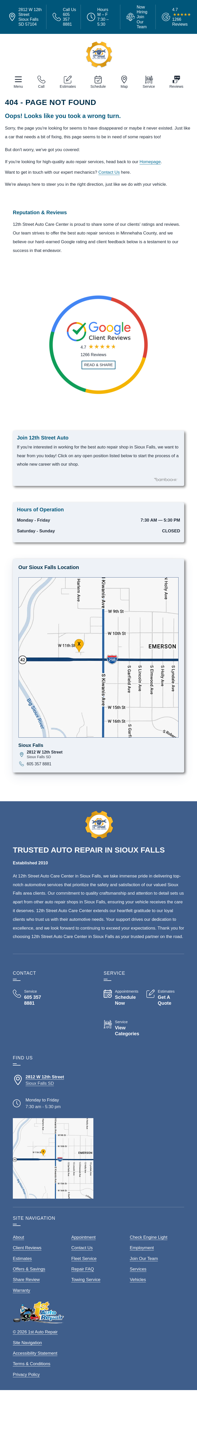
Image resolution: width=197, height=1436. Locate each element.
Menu (18, 86)
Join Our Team (144, 1258)
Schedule (98, 86)
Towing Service (85, 1279)
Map (124, 86)
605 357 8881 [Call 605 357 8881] (39, 764)
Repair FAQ (82, 1269)
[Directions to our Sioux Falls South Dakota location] (53, 1080)
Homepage (150, 161)
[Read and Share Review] (98, 365)
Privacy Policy (26, 1374)
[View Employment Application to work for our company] (137, 17)
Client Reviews (27, 1247)
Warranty (21, 1290)
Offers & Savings (29, 1269)
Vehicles (138, 1279)
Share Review (26, 1279)
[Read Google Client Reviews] (181, 17)
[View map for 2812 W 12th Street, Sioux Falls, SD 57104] (103, 754)
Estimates (68, 86)
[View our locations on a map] (53, 1158)
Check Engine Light (148, 1237)
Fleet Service (83, 1258)
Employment (142, 1247)
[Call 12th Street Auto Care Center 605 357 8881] (32, 997)
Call (41, 86)
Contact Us (109, 172)
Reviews (176, 86)
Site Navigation (27, 1342)
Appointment (83, 1237)
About (18, 1237)
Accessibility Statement (35, 1353)
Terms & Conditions (31, 1363)
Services (138, 1269)
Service (149, 86)
